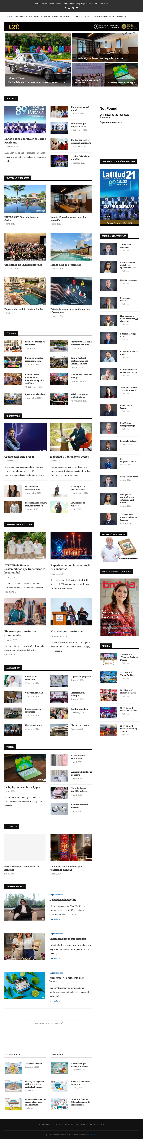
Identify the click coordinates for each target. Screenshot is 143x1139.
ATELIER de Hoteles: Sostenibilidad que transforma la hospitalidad (88, 80)
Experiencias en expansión (33, 710)
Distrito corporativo (80, 725)
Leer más (54, 919)
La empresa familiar (128, 460)
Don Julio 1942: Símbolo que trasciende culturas (66, 868)
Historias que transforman (67, 631)
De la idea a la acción (62, 899)
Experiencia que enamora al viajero (80, 1065)
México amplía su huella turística (79, 396)
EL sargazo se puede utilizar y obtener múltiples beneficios (34, 1084)
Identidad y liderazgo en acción (69, 456)
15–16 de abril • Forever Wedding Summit (128, 728)
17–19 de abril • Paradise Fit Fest (128, 709)
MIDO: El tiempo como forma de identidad (22, 868)
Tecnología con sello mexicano (78, 488)
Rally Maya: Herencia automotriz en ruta (81, 343)
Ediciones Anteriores (103, 16)
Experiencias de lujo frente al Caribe (23, 309)
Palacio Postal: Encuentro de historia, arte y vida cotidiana (34, 379)
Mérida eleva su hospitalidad (66, 264)
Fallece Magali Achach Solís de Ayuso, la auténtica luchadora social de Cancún (36, 80)
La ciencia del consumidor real (33, 488)
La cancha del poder (129, 440)
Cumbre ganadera (79, 709)
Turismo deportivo (33, 1063)
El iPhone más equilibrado (78, 757)
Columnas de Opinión (39, 16)
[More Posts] (48, 1023)
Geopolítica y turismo (126, 406)
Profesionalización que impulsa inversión (36, 504)
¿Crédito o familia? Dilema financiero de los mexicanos (80, 1102)
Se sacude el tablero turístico (129, 352)
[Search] (134, 33)
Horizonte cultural (34, 725)
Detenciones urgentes (125, 299)
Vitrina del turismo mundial (80, 158)
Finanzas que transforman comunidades (20, 633)
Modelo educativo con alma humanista (81, 141)
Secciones (20, 16)
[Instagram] (73, 7)
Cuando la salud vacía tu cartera (81, 1082)
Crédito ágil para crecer (19, 456)
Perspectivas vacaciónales (129, 476)
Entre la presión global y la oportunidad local (128, 265)
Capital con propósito (81, 676)
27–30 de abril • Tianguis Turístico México (129, 657)
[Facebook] (65, 7)
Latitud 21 (93, 1135)
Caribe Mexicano (60, 16)
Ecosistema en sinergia (78, 694)
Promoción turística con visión (35, 343)
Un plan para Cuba (128, 280)
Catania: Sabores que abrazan (67, 938)
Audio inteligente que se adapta (81, 773)
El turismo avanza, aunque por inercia (128, 370)
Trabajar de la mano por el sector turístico (128, 517)
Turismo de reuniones (125, 245)
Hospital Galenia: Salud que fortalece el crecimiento (121, 81)
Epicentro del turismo (35, 394)
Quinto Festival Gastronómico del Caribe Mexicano (79, 360)
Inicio (10, 16)
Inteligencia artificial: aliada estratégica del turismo (127, 498)
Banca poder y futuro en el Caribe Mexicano (25, 140)
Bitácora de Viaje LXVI (128, 335)
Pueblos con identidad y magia (81, 376)
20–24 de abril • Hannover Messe (128, 691)
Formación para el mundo (80, 108)
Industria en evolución (31, 678)
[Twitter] (69, 7)
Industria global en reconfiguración (34, 359)
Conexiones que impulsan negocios (23, 264)
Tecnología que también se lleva (79, 790)
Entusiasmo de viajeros (78, 504)
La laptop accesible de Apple (22, 787)
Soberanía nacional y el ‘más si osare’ (129, 388)
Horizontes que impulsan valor (78, 125)
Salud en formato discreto (79, 806)
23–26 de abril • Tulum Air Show (128, 673)
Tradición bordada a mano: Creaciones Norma (100, 58)
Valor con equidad (34, 692)
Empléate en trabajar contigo (127, 424)
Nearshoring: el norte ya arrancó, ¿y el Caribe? (129, 318)
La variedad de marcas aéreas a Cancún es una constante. (35, 1102)
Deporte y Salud (82, 16)
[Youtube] (77, 7)
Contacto (121, 16)
